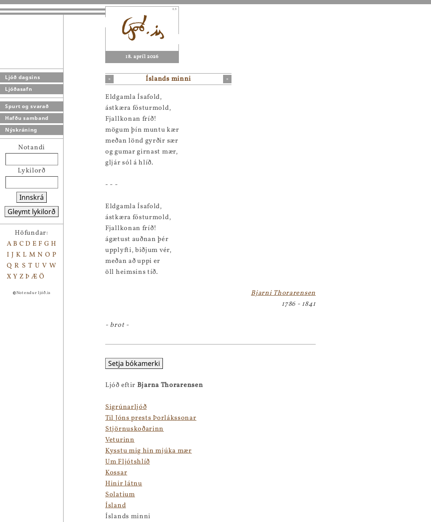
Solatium (15, 494)
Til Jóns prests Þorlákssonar (45, 418)
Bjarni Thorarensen (283, 293)
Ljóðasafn (18, 89)
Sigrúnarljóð (20, 407)
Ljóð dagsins (22, 77)
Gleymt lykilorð (32, 211)
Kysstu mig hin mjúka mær (43, 451)
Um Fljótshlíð (22, 461)
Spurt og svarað (27, 106)
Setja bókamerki (29, 363)
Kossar (11, 472)
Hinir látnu (18, 483)
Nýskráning (21, 129)
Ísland (10, 505)
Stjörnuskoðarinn (29, 429)
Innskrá (31, 197)
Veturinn (14, 440)
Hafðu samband (27, 118)
